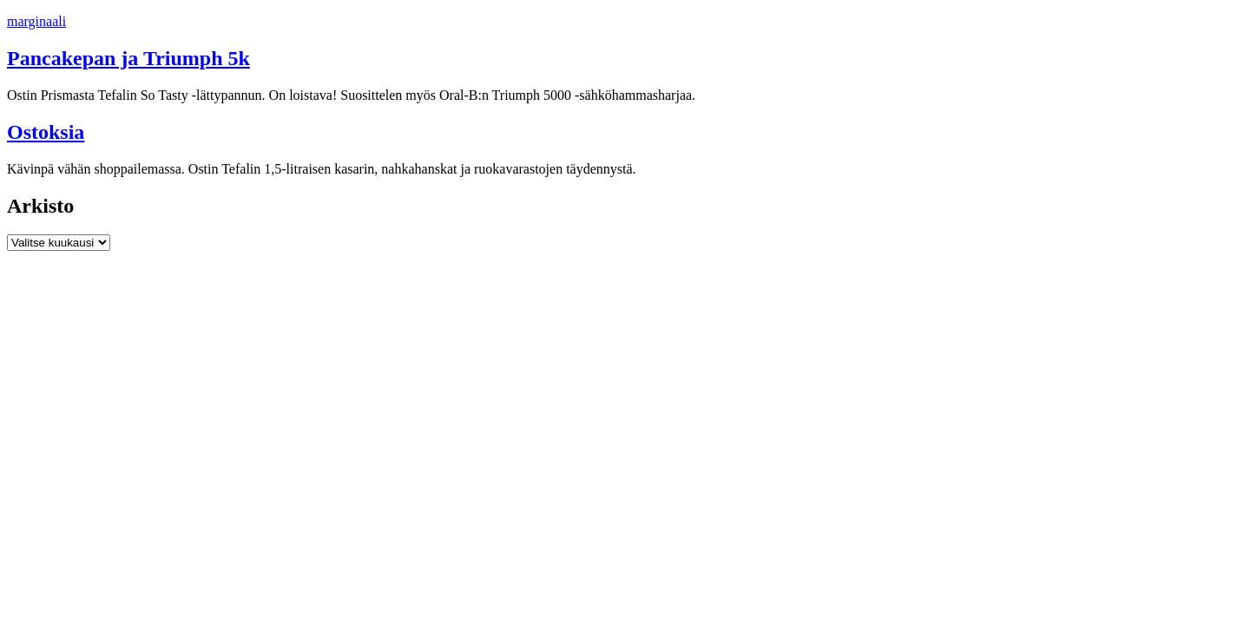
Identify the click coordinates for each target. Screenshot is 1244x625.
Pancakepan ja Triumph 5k (128, 58)
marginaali (36, 21)
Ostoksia (45, 132)
